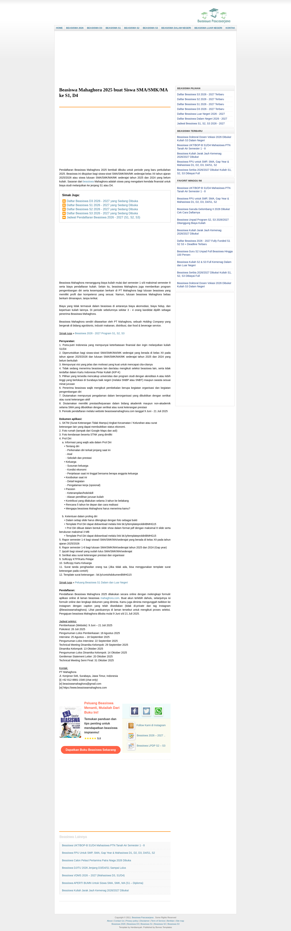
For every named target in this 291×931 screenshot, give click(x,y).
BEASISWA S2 (131, 28)
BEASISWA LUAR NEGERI (208, 28)
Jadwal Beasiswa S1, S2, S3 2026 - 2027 (201, 123)
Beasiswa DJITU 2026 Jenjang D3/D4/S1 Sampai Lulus (94, 867)
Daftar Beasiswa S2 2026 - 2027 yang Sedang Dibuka (102, 209)
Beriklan (170, 921)
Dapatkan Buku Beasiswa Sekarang (91, 749)
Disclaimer (144, 921)
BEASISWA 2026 (75, 28)
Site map (180, 921)
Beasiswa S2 (160, 924)
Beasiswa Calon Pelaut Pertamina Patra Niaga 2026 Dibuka (96, 860)
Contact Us (119, 921)
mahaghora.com (110, 598)
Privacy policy (132, 921)
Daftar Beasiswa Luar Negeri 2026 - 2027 (201, 113)
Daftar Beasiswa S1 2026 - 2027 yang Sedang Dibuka (102, 205)
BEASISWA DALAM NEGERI (176, 28)
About (109, 921)
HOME (59, 28)
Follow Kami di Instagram (151, 725)
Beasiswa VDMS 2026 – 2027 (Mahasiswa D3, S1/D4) (93, 875)
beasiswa (88, 181)
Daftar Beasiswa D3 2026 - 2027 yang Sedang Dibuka (102, 201)
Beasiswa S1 (147, 924)
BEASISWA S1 (113, 28)
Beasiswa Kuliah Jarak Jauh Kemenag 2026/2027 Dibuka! (95, 890)
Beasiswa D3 (133, 924)
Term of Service (158, 921)
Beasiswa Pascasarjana (142, 917)
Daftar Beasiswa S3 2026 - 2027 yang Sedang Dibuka (102, 213)
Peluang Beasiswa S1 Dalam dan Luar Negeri (101, 582)
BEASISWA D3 (94, 28)
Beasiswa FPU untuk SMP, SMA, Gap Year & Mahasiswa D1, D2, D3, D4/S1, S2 (108, 852)
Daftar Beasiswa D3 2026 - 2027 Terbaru (200, 109)
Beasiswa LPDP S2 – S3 (151, 745)
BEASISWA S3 (150, 28)
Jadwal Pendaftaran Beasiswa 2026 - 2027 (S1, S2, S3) (103, 217)
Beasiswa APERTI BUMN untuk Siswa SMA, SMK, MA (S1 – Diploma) (102, 883)
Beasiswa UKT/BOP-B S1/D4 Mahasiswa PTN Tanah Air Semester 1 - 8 (103, 845)
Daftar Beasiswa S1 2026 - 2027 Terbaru (200, 104)
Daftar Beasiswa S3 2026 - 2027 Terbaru (200, 94)
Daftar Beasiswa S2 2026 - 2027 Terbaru (200, 99)
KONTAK (230, 28)
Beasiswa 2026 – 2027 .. (151, 735)
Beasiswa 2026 (118, 924)
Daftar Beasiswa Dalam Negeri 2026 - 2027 (202, 118)
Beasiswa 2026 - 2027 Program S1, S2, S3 (100, 333)
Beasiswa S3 (173, 924)
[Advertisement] (145, 59)
